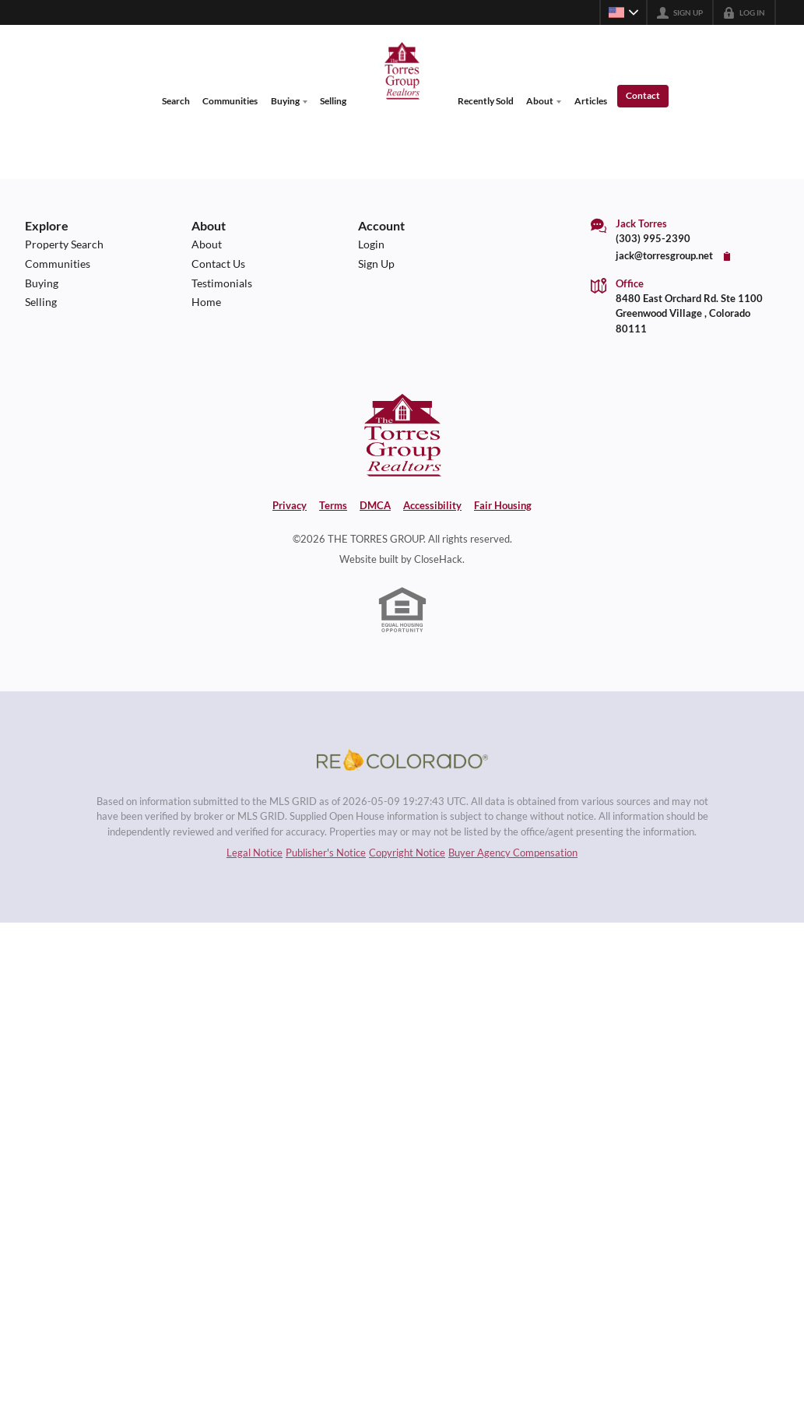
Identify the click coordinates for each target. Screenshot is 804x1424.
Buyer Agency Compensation (513, 855)
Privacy (289, 505)
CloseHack (438, 559)
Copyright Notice (407, 855)
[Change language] (623, 12)
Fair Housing (503, 505)
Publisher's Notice (326, 855)
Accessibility (432, 505)
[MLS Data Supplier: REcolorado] (402, 761)
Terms (333, 505)
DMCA (375, 505)
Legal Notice (254, 855)
